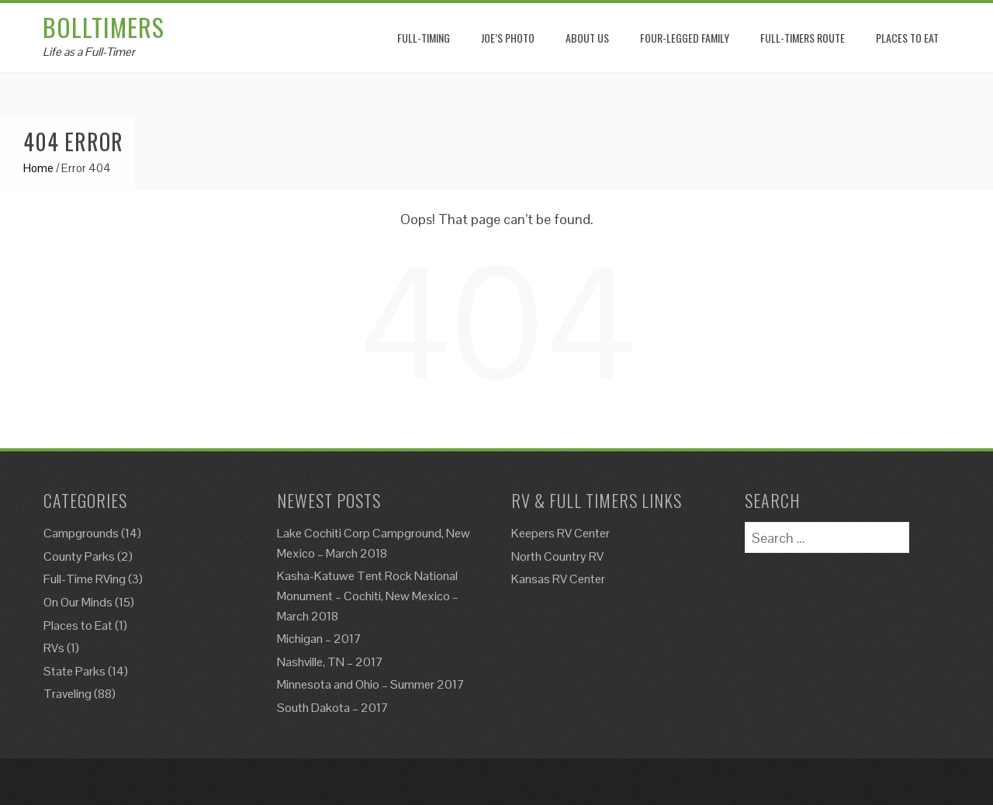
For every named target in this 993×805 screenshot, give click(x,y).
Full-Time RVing (84, 579)
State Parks (74, 671)
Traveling (67, 694)
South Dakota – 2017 (333, 708)
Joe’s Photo (508, 37)
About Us (587, 37)
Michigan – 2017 (319, 639)
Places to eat (907, 37)
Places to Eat (77, 625)
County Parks (79, 556)
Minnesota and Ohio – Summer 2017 (371, 684)
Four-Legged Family (684, 37)
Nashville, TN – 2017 (330, 662)
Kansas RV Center (558, 579)
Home (38, 168)
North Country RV (557, 556)
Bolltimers (103, 27)
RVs (53, 648)
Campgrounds (81, 533)
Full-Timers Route (802, 37)
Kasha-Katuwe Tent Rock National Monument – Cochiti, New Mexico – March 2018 (367, 596)
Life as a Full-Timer (89, 51)
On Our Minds (77, 602)
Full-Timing (423, 37)
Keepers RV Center (560, 533)
